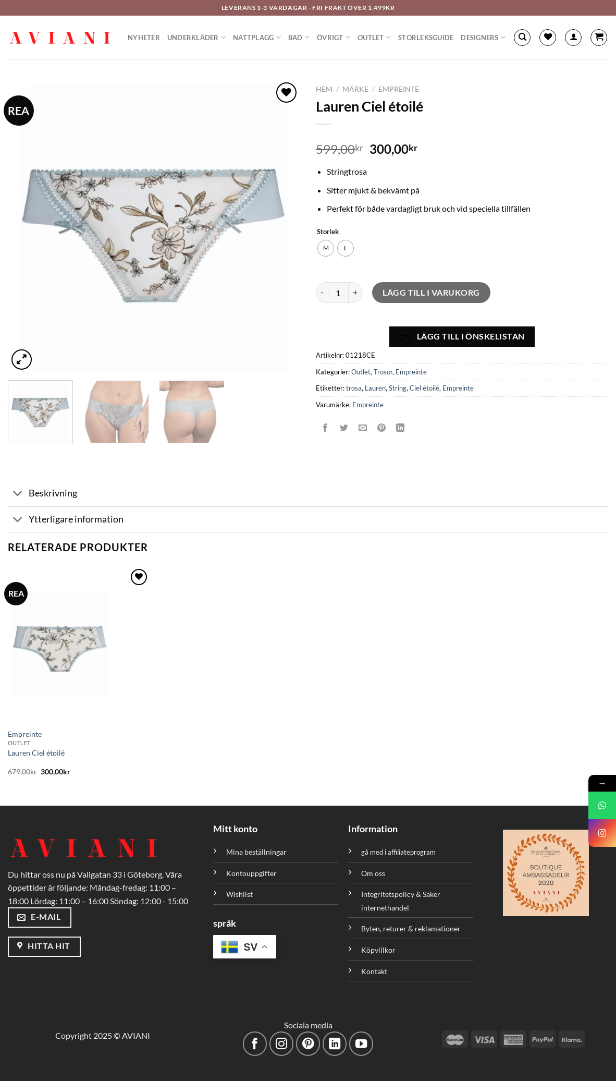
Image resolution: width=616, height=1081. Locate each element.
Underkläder (196, 37)
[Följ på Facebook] (255, 1043)
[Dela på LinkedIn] (400, 427)
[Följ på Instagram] (281, 1043)
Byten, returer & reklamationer (411, 928)
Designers (483, 37)
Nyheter (144, 37)
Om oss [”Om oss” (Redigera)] (373, 873)
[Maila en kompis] (363, 427)
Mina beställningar (257, 851)
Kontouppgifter (251, 873)
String (397, 388)
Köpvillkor (378, 949)
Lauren (375, 388)
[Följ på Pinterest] (308, 1043)
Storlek (328, 232)
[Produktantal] (338, 292)
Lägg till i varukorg (431, 292)
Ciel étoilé (424, 388)
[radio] (326, 248)
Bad (299, 37)
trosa (354, 388)
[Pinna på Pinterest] (381, 427)
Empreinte (398, 89)
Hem (324, 89)
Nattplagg (257, 37)
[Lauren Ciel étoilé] (79, 644)
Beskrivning (42, 494)
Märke (355, 89)
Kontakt (374, 971)
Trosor (383, 372)
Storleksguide (425, 37)
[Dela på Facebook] (325, 427)
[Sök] (522, 37)
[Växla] (18, 494)
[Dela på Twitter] (344, 427)
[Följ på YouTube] (361, 1043)
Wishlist (239, 894)
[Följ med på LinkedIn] (335, 1043)
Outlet (374, 37)
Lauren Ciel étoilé (36, 752)
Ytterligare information (66, 520)
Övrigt (333, 37)
